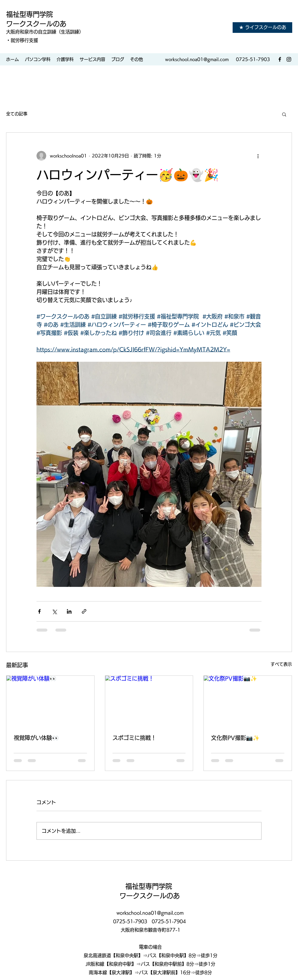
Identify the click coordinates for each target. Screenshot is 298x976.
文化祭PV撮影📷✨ (235, 738)
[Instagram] (289, 59)
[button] (284, 114)
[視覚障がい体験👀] (50, 700)
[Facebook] (280, 59)
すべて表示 (281, 664)
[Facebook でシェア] (39, 611)
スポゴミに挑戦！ (134, 738)
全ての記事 (16, 114)
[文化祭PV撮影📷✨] (248, 700)
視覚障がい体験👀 (36, 738)
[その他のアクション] (258, 155)
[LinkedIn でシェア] (69, 611)
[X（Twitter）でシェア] (54, 611)
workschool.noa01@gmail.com (197, 59)
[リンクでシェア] (84, 611)
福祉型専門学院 (30, 14)
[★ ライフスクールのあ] (262, 27)
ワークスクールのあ (36, 23)
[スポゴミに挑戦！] (149, 700)
